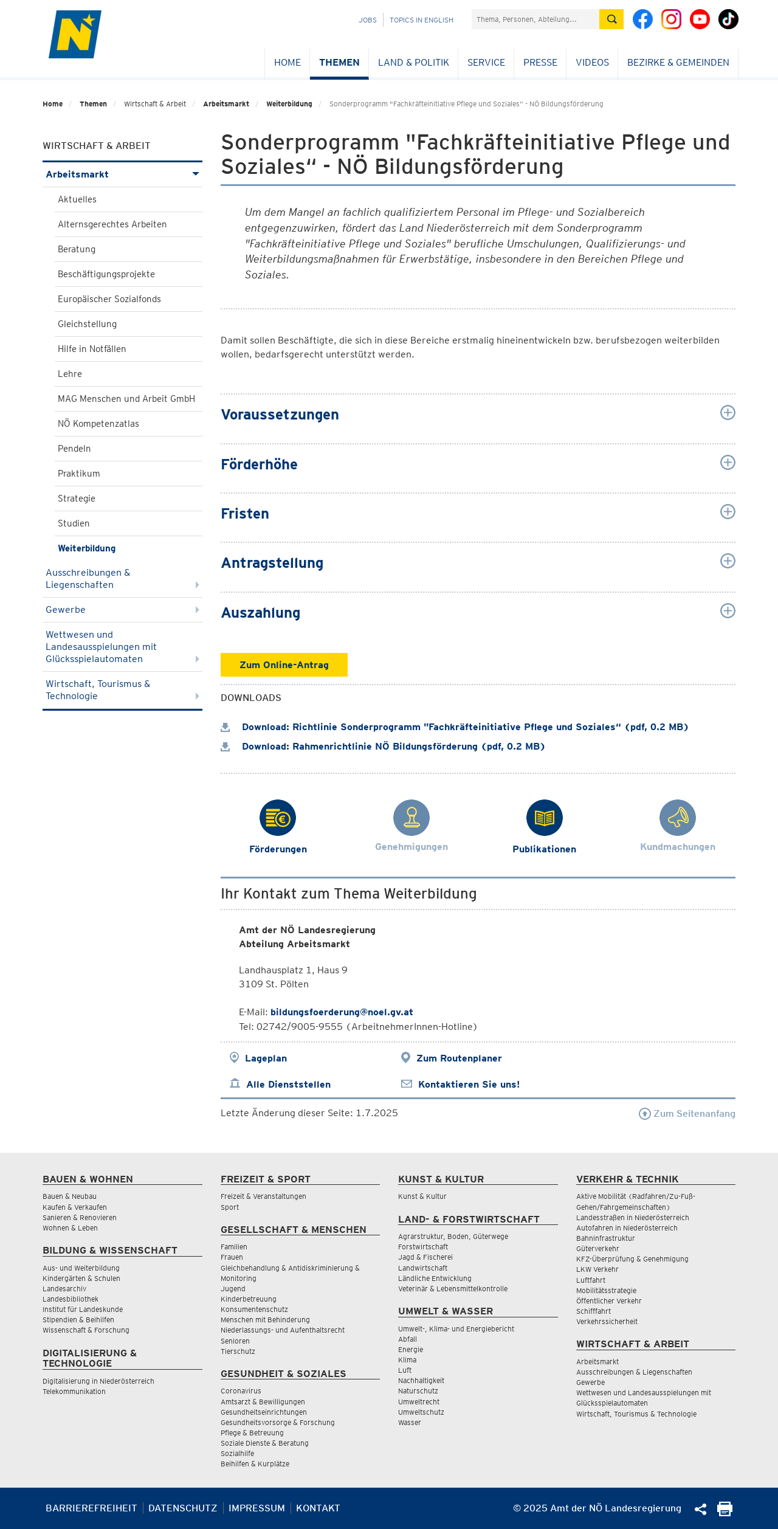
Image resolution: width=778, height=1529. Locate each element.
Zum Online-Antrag (284, 665)
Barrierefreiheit (91, 1508)
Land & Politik (413, 62)
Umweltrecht (418, 1401)
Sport (230, 1207)
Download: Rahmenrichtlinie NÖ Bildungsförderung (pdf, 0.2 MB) (383, 746)
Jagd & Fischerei (425, 1257)
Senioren (235, 1340)
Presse (540, 62)
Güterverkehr (597, 1248)
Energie (410, 1349)
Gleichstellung (87, 324)
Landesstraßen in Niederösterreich (632, 1217)
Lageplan (266, 1058)
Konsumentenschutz (254, 1309)
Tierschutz (238, 1351)
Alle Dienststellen (288, 1084)
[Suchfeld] (535, 19)
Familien (234, 1246)
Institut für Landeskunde (83, 1309)
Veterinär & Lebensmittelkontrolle (453, 1288)
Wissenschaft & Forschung (86, 1329)
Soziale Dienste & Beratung (265, 1443)
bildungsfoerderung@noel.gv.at (341, 1012)
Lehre (70, 373)
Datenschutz (183, 1508)
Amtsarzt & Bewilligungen (263, 1401)
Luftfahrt (590, 1280)
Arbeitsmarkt (226, 103)
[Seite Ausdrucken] (724, 1513)
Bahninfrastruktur (605, 1238)
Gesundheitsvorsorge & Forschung (278, 1422)
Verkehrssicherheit (607, 1321)
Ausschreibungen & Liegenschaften (122, 578)
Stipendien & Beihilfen (78, 1319)
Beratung (76, 249)
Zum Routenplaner (459, 1058)
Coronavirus (241, 1390)
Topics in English (421, 19)
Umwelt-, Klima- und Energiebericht (456, 1328)
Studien (74, 523)
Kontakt (318, 1508)
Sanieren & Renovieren (80, 1217)
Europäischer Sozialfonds (109, 299)
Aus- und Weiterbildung (81, 1267)
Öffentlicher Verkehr (609, 1300)
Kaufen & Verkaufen (75, 1207)
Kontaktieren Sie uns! (469, 1084)
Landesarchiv (64, 1288)
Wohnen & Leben (70, 1227)
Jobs (368, 19)
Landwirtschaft (422, 1267)
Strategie (76, 498)
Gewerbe (122, 609)
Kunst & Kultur (422, 1196)
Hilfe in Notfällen (92, 348)
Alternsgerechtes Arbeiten (112, 224)
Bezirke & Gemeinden (678, 62)
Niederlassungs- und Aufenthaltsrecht (283, 1329)
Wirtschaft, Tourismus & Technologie (122, 690)
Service (486, 62)
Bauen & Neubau (70, 1196)
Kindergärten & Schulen (81, 1278)
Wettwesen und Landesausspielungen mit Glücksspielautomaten (122, 646)
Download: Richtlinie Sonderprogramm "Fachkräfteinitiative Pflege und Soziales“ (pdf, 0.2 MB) (455, 727)
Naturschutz (418, 1390)
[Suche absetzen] (611, 19)
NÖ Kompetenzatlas (98, 423)
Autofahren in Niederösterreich (627, 1227)
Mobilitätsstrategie (606, 1290)
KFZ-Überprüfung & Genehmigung (632, 1258)
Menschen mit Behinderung (265, 1319)
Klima (407, 1359)
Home (287, 62)
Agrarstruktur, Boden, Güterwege (453, 1236)
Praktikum (79, 473)
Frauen (232, 1257)
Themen (339, 62)
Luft (404, 1370)
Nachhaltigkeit (421, 1380)
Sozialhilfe (237, 1453)
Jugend (233, 1288)
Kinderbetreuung (249, 1298)
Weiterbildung (289, 103)
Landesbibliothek (70, 1298)
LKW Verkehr (597, 1269)
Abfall (407, 1339)
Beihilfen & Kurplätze (255, 1463)
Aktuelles (77, 199)
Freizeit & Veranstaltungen (263, 1196)
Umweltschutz (421, 1412)
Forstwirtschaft (423, 1246)
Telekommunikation (74, 1391)
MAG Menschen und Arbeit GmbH (126, 398)
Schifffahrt (593, 1311)
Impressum (257, 1508)
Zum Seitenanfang (687, 1113)
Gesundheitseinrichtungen (264, 1412)
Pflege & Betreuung (252, 1432)
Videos (592, 62)
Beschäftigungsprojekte (106, 274)
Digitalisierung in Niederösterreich (98, 1381)
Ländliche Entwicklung (435, 1278)
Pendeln (74, 448)
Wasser (409, 1422)
